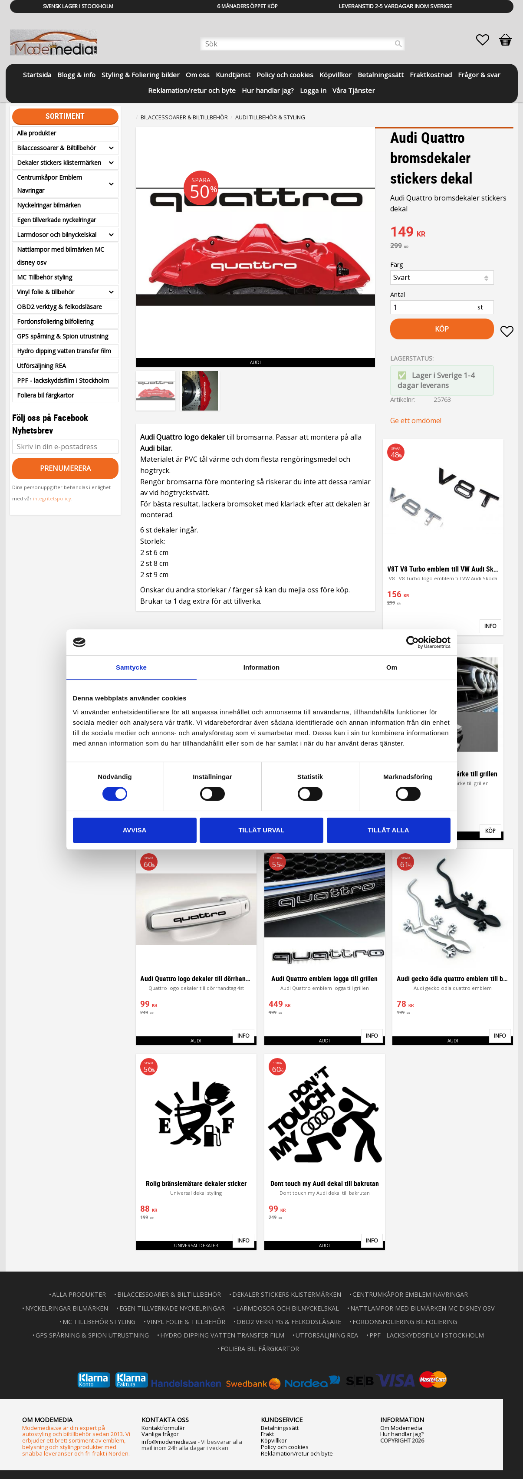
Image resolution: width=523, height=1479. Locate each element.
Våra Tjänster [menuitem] (353, 90)
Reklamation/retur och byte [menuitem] (192, 90)
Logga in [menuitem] (313, 90)
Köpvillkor (274, 1440)
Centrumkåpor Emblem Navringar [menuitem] (49, 183)
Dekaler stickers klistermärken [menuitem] (59, 162)
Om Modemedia (401, 1428)
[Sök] (398, 43)
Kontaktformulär (163, 1428)
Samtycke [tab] (131, 667)
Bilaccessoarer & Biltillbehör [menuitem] (56, 148)
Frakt (267, 1434)
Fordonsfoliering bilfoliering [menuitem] (55, 321)
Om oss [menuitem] (198, 74)
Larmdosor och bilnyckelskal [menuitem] (56, 234)
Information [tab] (261, 667)
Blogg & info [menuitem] (76, 74)
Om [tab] (391, 667)
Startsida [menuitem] (37, 74)
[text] (451, 232)
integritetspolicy (52, 498)
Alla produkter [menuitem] (36, 133)
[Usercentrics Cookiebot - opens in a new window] (413, 642)
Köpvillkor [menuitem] (335, 74)
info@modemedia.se (169, 1442)
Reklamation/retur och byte (297, 1453)
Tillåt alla (388, 830)
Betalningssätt (280, 1428)
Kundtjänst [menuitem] (233, 74)
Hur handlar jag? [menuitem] (268, 90)
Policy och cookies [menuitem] (285, 74)
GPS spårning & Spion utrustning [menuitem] (62, 336)
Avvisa (135, 830)
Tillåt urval (261, 830)
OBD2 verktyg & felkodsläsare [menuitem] (59, 306)
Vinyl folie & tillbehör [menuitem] (45, 292)
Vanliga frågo (159, 1434)
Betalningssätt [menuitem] (381, 74)
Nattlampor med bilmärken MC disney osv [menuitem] (60, 255)
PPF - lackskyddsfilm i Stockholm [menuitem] (63, 380)
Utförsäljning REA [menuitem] (41, 366)
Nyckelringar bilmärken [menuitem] (49, 205)
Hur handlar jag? (402, 1434)
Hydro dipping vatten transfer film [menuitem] (64, 351)
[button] (487, 39)
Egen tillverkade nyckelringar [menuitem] (56, 220)
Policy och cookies (285, 1447)
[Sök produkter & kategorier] (302, 44)
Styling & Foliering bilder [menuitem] (141, 74)
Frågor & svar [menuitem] (479, 74)
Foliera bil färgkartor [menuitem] (45, 395)
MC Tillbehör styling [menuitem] (44, 277)
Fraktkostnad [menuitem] (431, 74)
